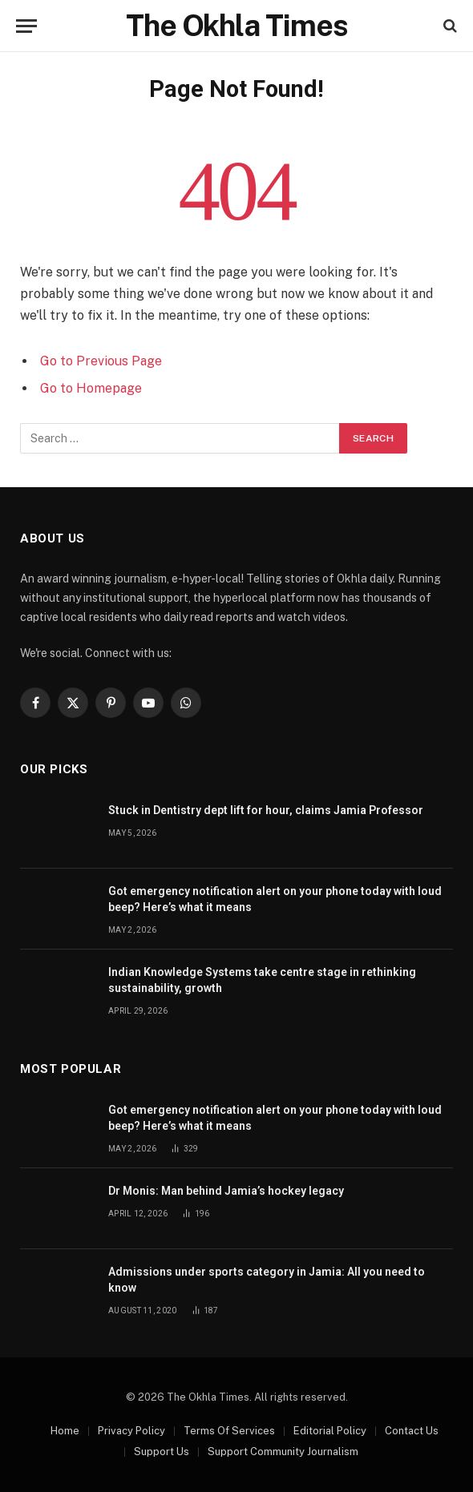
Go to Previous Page (101, 361)
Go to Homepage (91, 388)
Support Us (161, 1452)
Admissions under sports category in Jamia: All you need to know (266, 1279)
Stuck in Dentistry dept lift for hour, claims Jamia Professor (265, 810)
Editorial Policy (329, 1431)
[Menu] (26, 26)
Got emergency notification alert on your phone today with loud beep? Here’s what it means (275, 899)
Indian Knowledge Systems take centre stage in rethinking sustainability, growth (262, 980)
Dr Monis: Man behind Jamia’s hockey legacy (226, 1190)
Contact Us (412, 1431)
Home (65, 1431)
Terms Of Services (229, 1431)
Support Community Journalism (283, 1452)
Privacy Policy (131, 1431)
